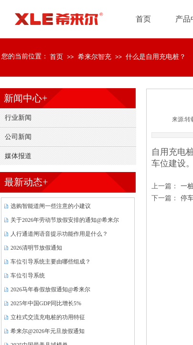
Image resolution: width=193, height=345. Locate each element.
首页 (56, 56)
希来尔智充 (94, 56)
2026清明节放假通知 (36, 247)
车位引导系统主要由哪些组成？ (51, 261)
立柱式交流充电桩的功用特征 (48, 317)
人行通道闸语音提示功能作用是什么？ (59, 233)
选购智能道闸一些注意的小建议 (51, 206)
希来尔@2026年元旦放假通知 (48, 331)
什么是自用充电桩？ (156, 56)
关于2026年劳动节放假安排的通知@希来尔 (65, 220)
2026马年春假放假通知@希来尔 (50, 289)
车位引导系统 (28, 275)
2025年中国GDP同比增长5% (46, 303)
